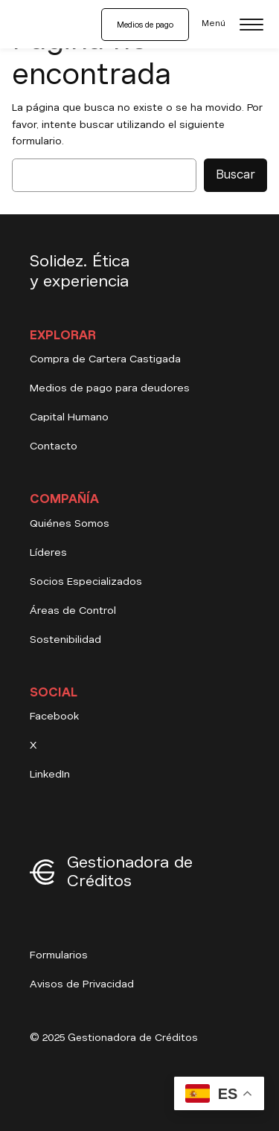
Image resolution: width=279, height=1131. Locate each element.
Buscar (235, 174)
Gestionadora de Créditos (130, 871)
